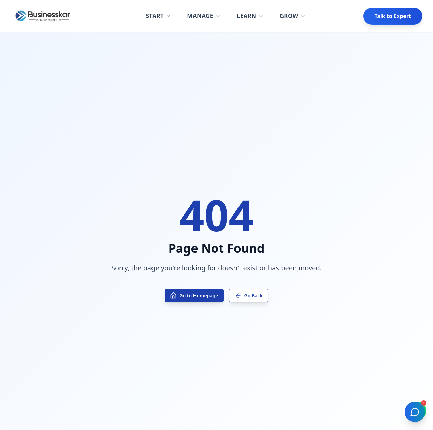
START (158, 16)
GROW (293, 16)
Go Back (249, 295)
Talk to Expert (393, 16)
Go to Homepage (194, 295)
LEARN (250, 16)
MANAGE (203, 16)
